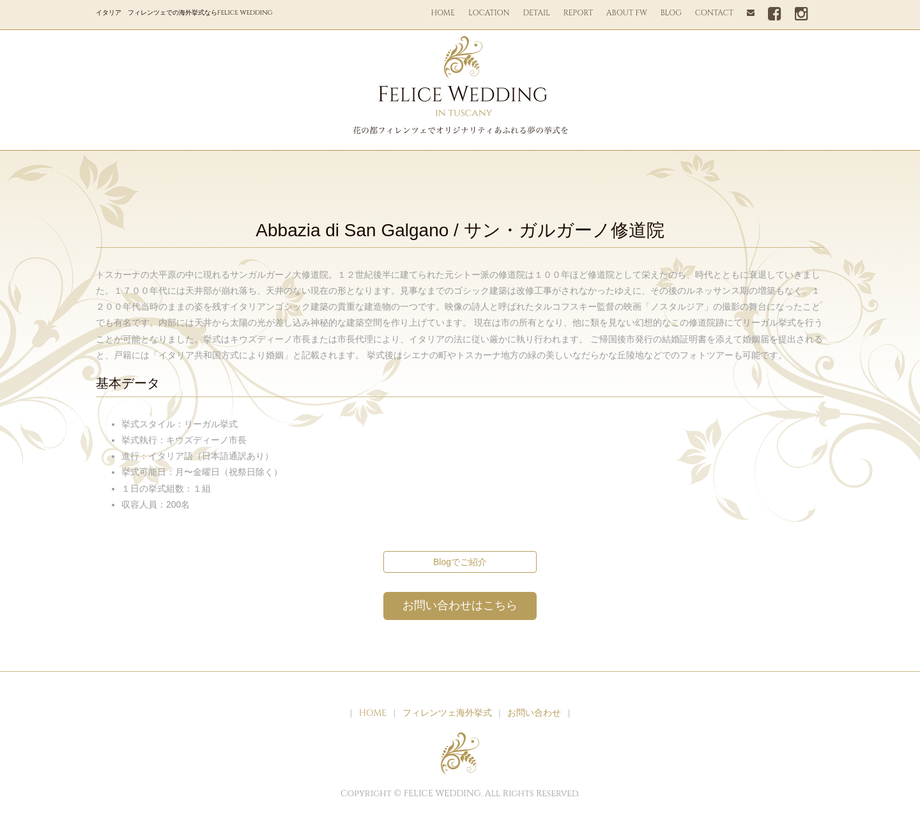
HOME (443, 13)
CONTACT (714, 13)
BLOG (671, 13)
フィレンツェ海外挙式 (447, 713)
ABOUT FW (626, 13)
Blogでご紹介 (460, 562)
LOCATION (489, 13)
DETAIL (536, 13)
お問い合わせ (534, 713)
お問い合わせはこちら (460, 605)
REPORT (578, 13)
